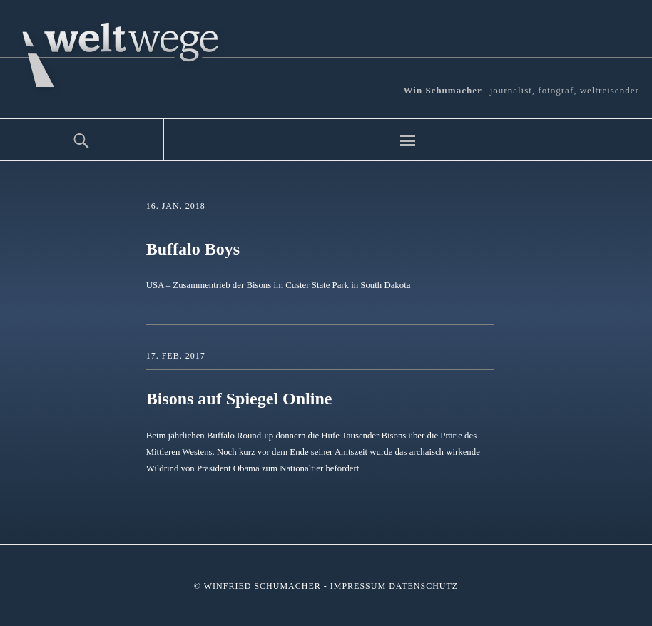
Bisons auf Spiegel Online (239, 398)
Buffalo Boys (193, 249)
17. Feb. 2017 (175, 356)
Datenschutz (423, 586)
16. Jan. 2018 (175, 206)
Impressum (358, 586)
